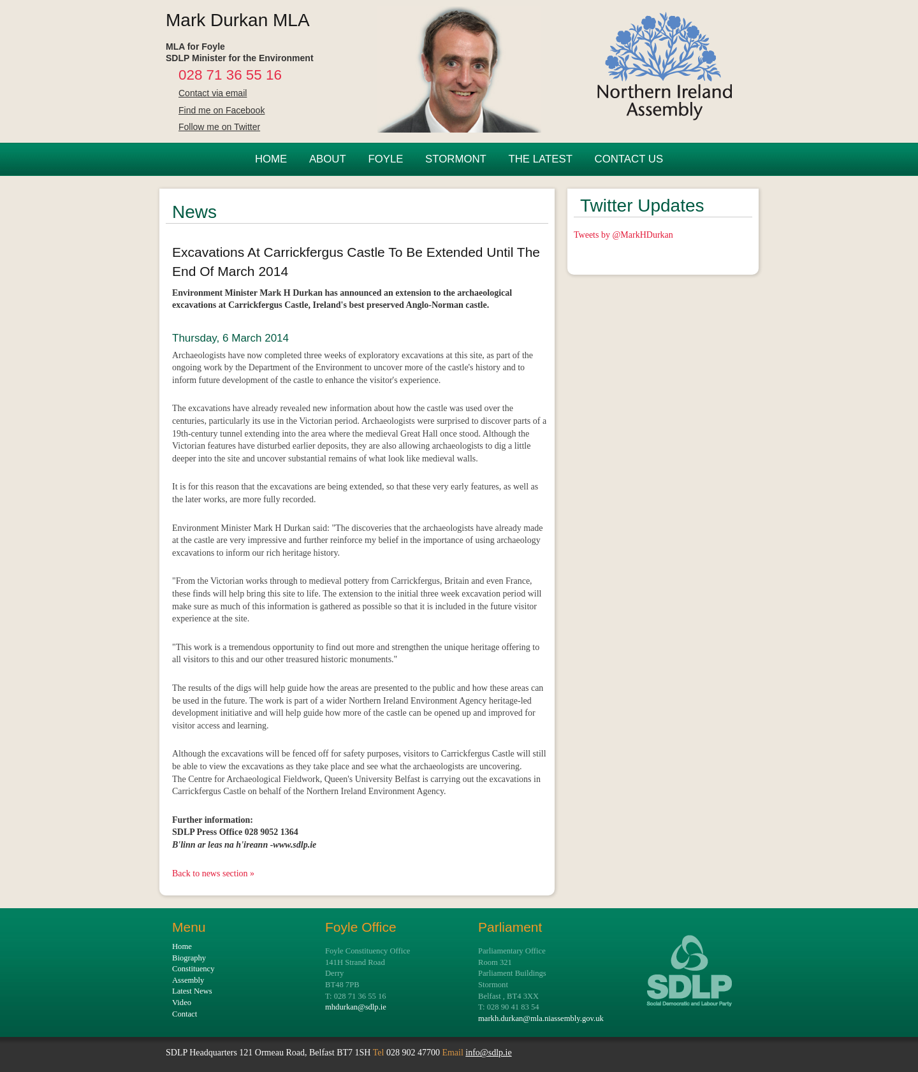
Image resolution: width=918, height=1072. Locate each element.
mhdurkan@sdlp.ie (355, 1007)
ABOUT (327, 159)
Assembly (188, 980)
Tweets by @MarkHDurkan (623, 235)
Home (182, 946)
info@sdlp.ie (488, 1052)
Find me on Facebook (221, 110)
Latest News (192, 991)
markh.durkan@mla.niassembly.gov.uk (541, 1018)
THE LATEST (540, 159)
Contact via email (212, 93)
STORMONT (455, 159)
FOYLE (385, 159)
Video (181, 1002)
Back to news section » (213, 873)
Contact (184, 1014)
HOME (271, 159)
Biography (189, 957)
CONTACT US (629, 159)
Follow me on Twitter (219, 127)
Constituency (193, 968)
